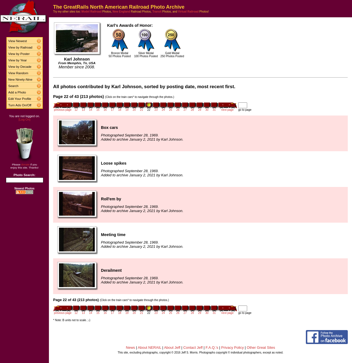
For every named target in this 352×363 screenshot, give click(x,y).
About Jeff (172, 347)
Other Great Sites (261, 347)
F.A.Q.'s (211, 347)
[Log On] (24, 119)
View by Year (17, 60)
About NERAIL (149, 347)
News (130, 347)
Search (13, 86)
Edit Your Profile (19, 98)
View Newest (17, 41)
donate (25, 164)
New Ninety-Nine (20, 79)
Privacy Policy (232, 347)
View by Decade (20, 66)
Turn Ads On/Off (20, 105)
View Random (18, 73)
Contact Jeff (193, 347)
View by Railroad (20, 47)
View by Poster (19, 54)
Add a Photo (17, 92)
